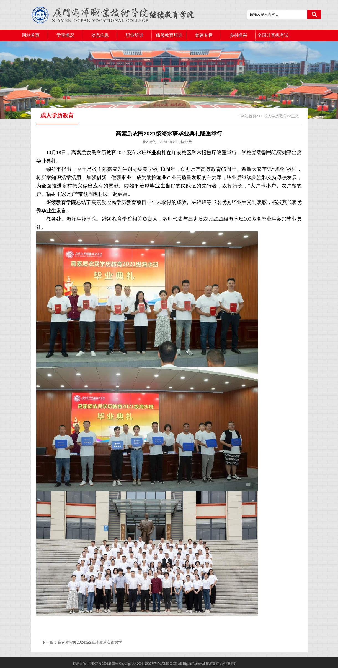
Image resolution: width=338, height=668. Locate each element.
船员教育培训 (169, 35)
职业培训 (134, 35)
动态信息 (100, 35)
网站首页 (31, 35)
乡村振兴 (238, 35)
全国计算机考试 (272, 35)
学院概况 (65, 35)
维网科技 (229, 664)
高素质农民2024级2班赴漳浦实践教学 (89, 642)
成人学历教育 (275, 116)
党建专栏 (204, 35)
